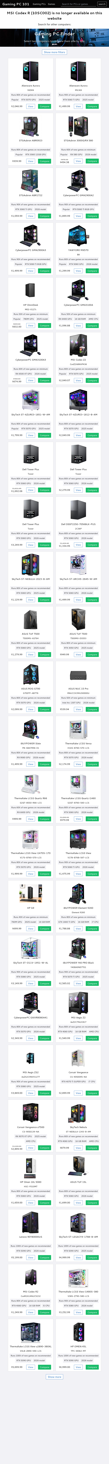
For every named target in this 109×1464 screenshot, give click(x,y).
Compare (44, 106)
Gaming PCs (39, 4)
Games (51, 4)
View (30, 106)
